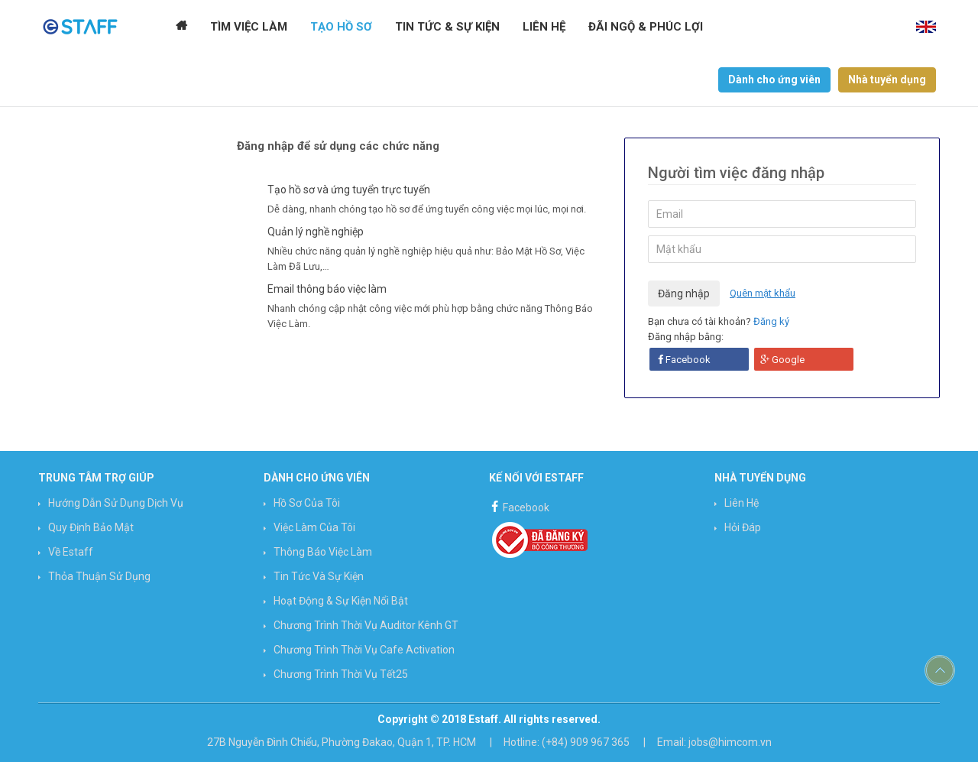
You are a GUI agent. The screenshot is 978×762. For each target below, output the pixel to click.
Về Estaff (70, 552)
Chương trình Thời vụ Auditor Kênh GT (366, 625)
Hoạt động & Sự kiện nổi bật (341, 601)
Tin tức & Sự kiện (447, 27)
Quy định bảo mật (91, 527)
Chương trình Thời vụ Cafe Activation (364, 650)
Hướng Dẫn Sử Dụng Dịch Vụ (115, 503)
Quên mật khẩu (762, 293)
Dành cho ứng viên (774, 79)
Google (782, 359)
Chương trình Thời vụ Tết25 (341, 674)
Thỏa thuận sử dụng (99, 576)
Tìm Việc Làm (248, 27)
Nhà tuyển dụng (887, 79)
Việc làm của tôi (314, 527)
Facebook (684, 359)
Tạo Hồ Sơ (341, 27)
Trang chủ (181, 27)
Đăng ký (771, 321)
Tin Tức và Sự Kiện (319, 576)
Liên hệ (544, 27)
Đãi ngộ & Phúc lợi (645, 27)
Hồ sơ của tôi (307, 503)
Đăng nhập (684, 293)
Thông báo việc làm (323, 552)
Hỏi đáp (742, 527)
